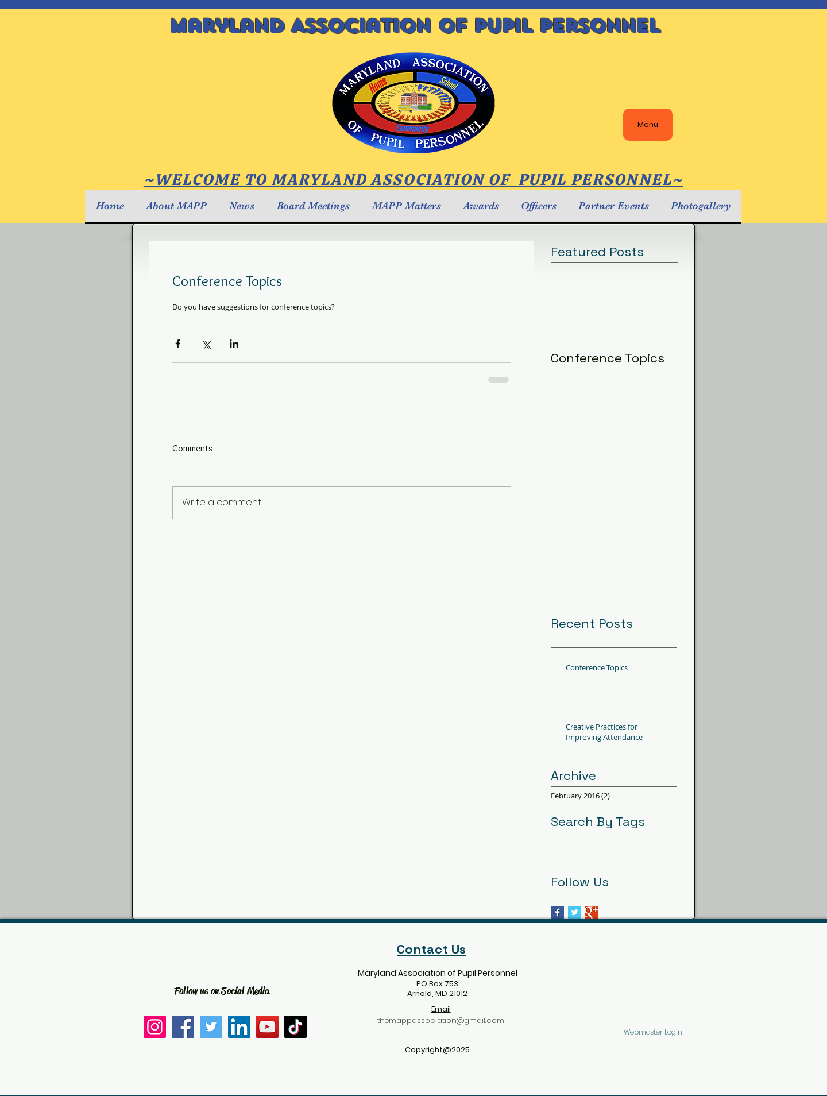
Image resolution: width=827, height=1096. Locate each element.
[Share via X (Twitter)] (205, 343)
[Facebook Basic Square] (557, 912)
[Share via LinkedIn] (234, 343)
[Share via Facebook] (177, 343)
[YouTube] (267, 1027)
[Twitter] (211, 1027)
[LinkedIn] (239, 1027)
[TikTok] (295, 1027)
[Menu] (648, 125)
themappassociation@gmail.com (440, 1020)
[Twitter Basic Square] (574, 912)
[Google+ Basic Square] (591, 912)
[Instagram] (155, 1027)
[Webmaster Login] (653, 1032)
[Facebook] (183, 1027)
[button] (176, 206)
